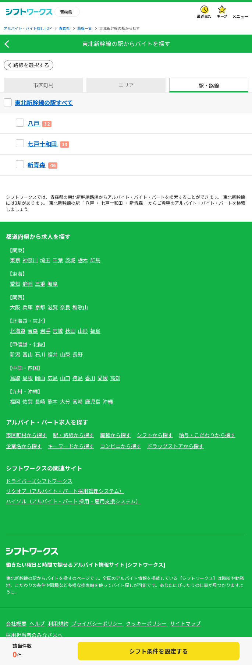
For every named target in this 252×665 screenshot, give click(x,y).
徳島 (77, 377)
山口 (65, 377)
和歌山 (80, 307)
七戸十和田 (112, 203)
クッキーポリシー (146, 623)
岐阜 (52, 283)
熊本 (52, 401)
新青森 (136, 203)
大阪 (15, 307)
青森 (33, 330)
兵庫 (27, 307)
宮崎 (77, 401)
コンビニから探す (120, 446)
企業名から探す (24, 446)
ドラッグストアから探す (175, 446)
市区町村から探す (26, 435)
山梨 (65, 354)
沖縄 (108, 401)
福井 (52, 354)
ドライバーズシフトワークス (39, 481)
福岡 (15, 401)
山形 (83, 330)
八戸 (89, 203)
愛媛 (102, 377)
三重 (40, 283)
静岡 (27, 283)
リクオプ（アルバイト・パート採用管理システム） (65, 491)
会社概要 (16, 623)
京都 (40, 307)
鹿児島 (92, 401)
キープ (222, 16)
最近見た (204, 16)
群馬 (95, 260)
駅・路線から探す (73, 435)
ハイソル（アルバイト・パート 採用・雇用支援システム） (73, 501)
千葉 (58, 260)
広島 (52, 377)
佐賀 (27, 401)
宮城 (58, 330)
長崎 (40, 401)
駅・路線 (209, 85)
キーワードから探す (71, 446)
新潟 (15, 354)
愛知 (15, 283)
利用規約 (58, 623)
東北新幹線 (79, 197)
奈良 (65, 307)
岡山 (40, 377)
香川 (90, 377)
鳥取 (15, 377)
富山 (27, 354)
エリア (126, 85)
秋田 (70, 330)
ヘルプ (37, 623)
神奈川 (30, 260)
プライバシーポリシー (97, 623)
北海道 (17, 330)
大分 (65, 401)
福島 (95, 330)
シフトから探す (155, 435)
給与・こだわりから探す (207, 435)
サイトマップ (185, 623)
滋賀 (52, 307)
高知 (115, 377)
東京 (15, 260)
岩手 (45, 330)
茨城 (70, 260)
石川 (40, 354)
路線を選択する (31, 64)
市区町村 (43, 85)
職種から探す (115, 435)
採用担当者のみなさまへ (34, 634)
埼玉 (45, 260)
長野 (77, 354)
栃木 (83, 260)
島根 (27, 377)
